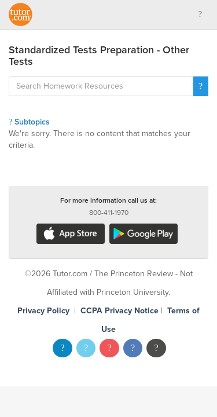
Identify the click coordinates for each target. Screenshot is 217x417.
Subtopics (29, 122)
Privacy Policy (43, 311)
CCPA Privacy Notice (119, 311)
